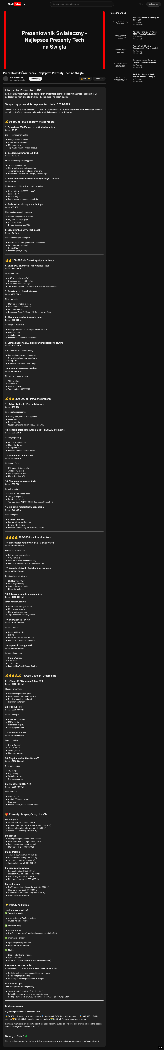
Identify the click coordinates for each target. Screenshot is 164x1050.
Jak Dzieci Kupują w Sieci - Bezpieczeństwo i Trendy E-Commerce (144, 75)
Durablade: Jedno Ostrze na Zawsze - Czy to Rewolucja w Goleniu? (145, 61)
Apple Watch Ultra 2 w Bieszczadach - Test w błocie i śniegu (145, 47)
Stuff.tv (16, 4)
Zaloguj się (153, 4)
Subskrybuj (35, 79)
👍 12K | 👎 (85, 79)
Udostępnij (99, 79)
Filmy (141, 4)
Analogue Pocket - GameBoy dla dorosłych (146, 19)
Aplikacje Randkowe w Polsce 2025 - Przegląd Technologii (145, 33)
